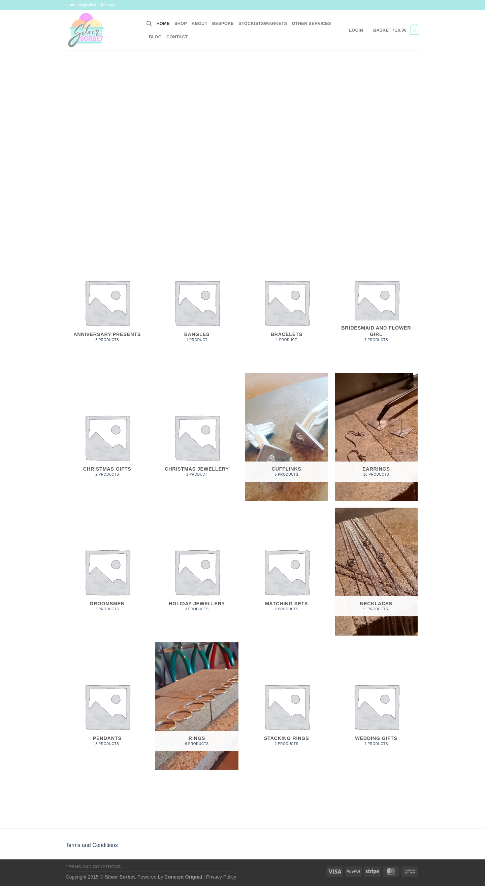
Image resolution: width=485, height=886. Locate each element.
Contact (177, 36)
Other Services (311, 23)
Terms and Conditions (92, 845)
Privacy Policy (221, 877)
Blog (155, 36)
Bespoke (223, 23)
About (199, 23)
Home (162, 23)
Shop (180, 23)
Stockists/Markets (262, 23)
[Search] (149, 23)
